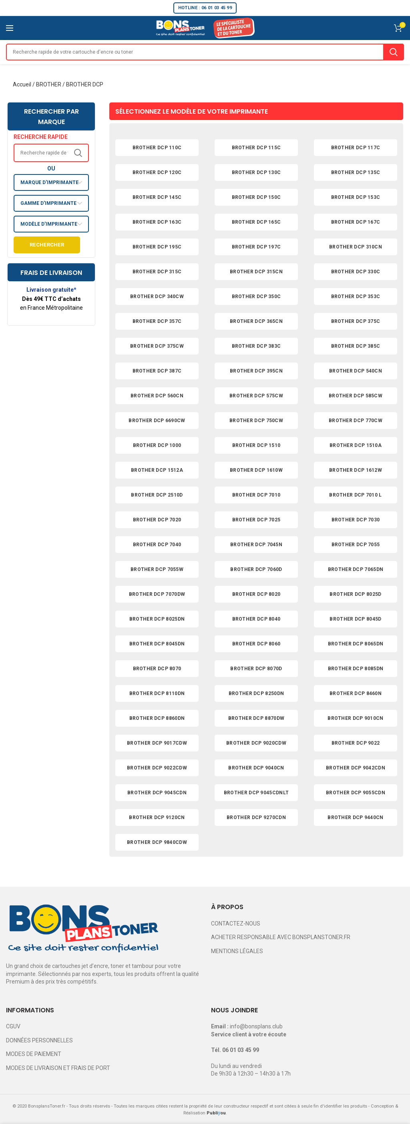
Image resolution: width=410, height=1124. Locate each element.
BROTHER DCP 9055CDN (355, 792)
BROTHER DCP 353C (355, 296)
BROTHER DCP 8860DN (157, 718)
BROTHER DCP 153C (355, 197)
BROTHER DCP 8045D (355, 619)
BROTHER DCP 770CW (355, 420)
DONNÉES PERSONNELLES (39, 1040)
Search (393, 52)
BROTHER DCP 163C (157, 222)
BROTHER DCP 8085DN (355, 668)
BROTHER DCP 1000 (157, 445)
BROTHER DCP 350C (256, 296)
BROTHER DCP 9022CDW (157, 768)
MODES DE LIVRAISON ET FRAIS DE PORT (58, 1068)
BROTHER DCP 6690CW (157, 420)
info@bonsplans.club (256, 1026)
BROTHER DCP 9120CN (157, 817)
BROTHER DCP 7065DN (355, 569)
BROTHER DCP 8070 (157, 668)
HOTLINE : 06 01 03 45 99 (205, 7)
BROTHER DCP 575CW (256, 396)
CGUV (13, 1026)
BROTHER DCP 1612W (355, 470)
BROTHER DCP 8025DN (157, 619)
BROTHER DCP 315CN (256, 271)
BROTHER (48, 84)
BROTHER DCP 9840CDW (157, 842)
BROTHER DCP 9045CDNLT (256, 792)
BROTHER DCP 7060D (256, 569)
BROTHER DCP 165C (256, 222)
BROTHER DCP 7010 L (355, 495)
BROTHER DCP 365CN (256, 321)
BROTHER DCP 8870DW (256, 718)
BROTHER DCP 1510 (256, 445)
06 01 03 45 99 (240, 1050)
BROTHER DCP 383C (256, 346)
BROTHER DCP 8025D (355, 594)
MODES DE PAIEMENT (33, 1054)
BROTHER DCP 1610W (256, 470)
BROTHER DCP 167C (355, 222)
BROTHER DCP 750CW (256, 420)
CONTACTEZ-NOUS (235, 923)
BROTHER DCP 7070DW (157, 594)
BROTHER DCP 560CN (157, 396)
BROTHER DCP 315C (157, 271)
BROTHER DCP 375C (355, 321)
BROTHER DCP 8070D (256, 668)
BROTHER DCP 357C (157, 321)
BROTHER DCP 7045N (256, 544)
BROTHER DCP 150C (256, 197)
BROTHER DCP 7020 (157, 520)
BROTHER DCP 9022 (356, 743)
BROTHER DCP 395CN (256, 371)
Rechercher (47, 245)
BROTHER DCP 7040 (157, 544)
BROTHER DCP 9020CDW (256, 743)
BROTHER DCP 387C (157, 371)
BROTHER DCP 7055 (356, 544)
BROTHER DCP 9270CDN (256, 817)
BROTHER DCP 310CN (355, 247)
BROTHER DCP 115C (256, 147)
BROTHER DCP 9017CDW (157, 743)
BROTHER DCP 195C (157, 247)
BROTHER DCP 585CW (355, 396)
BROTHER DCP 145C (157, 197)
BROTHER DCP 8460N (356, 693)
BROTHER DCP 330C (355, 271)
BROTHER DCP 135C (355, 172)
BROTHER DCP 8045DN (157, 644)
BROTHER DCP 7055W (157, 569)
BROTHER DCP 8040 (256, 619)
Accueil (22, 84)
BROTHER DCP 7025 (256, 520)
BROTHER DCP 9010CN (355, 718)
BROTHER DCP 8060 (256, 644)
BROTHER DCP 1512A (157, 470)
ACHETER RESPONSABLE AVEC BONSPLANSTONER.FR (280, 937)
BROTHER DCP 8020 (256, 594)
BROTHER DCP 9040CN (256, 768)
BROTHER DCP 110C (157, 147)
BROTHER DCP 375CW (157, 346)
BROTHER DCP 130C (256, 172)
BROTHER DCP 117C (355, 147)
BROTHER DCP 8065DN (355, 644)
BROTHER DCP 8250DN (256, 693)
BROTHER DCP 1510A (356, 445)
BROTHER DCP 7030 (356, 520)
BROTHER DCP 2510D (157, 495)
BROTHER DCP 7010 (256, 495)
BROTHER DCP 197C (256, 247)
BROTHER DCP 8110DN (157, 693)
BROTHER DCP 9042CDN (355, 768)
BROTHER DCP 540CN (355, 371)
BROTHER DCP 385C (355, 346)
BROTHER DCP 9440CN (355, 817)
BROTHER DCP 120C (157, 172)
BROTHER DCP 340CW (157, 296)
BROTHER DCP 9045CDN (157, 792)
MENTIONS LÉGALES (237, 951)
